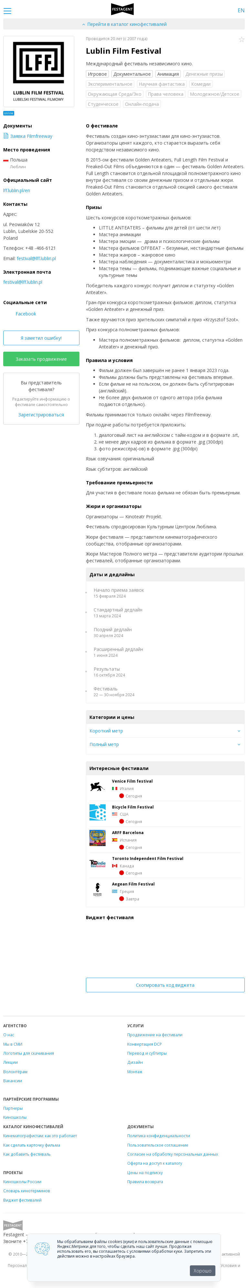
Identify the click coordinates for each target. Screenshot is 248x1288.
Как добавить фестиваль (27, 1154)
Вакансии (12, 1080)
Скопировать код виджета (165, 985)
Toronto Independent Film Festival (147, 858)
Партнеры (13, 1108)
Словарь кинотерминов (26, 1190)
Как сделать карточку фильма (31, 1145)
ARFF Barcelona (128, 832)
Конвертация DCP (144, 1044)
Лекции (10, 1062)
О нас (8, 1034)
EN (241, 10)
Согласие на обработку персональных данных (172, 1154)
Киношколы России (22, 1181)
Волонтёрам (15, 1071)
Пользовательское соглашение (157, 1145)
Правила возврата (145, 1181)
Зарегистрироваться (41, 415)
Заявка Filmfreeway (27, 136)
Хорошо (203, 1271)
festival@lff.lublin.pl (36, 258)
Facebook (19, 313)
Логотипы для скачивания (28, 1053)
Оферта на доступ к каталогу (154, 1163)
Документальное (132, 74)
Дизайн (135, 1062)
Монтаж (134, 1071)
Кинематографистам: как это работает (40, 1135)
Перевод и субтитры (147, 1053)
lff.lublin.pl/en (16, 190)
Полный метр (104, 744)
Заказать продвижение (41, 359)
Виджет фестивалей (22, 1200)
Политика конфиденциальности (158, 1135)
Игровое (97, 74)
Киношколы (14, 1117)
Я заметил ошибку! (41, 338)
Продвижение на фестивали (154, 1034)
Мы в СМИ (12, 1044)
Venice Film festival (132, 781)
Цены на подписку (145, 1172)
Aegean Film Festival (133, 883)
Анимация (168, 74)
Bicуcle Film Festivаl (133, 806)
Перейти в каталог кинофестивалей (124, 24)
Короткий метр (106, 731)
